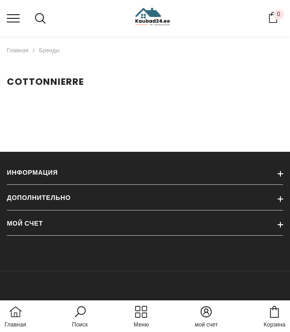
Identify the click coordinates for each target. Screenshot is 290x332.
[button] (80, 317)
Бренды (49, 50)
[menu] (13, 17)
